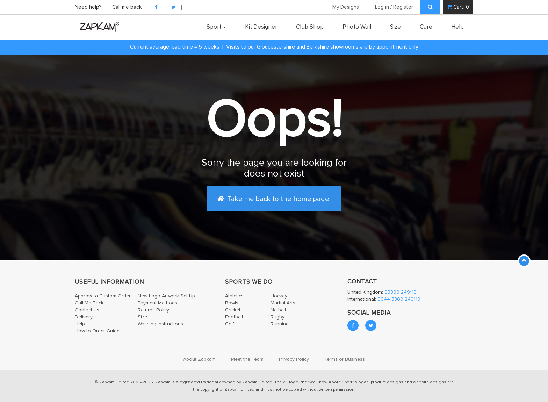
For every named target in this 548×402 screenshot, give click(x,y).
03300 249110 (400, 292)
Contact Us (87, 310)
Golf (229, 324)
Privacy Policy (294, 359)
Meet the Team (247, 359)
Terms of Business (344, 359)
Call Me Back (89, 303)
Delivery (84, 317)
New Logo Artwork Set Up (166, 296)
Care (426, 26)
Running (280, 324)
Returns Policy (153, 310)
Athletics (234, 296)
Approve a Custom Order (103, 296)
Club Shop (310, 26)
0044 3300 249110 (398, 299)
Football (234, 317)
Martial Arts (283, 303)
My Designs (345, 7)
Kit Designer (261, 26)
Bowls (231, 303)
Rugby (277, 317)
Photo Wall (356, 26)
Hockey (279, 296)
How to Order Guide (97, 331)
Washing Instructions (160, 324)
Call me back (127, 7)
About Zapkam (199, 359)
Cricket (232, 310)
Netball (278, 310)
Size (395, 26)
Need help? (89, 7)
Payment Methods (157, 303)
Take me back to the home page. (274, 199)
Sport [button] (216, 26)
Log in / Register (394, 7)
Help (457, 26)
